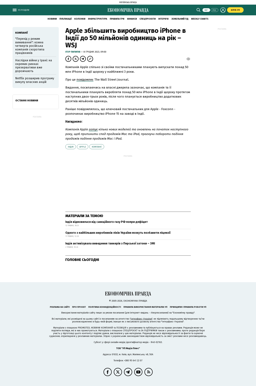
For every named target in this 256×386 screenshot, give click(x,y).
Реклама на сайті (60, 307)
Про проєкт (79, 307)
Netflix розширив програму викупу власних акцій (34, 80)
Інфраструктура (97, 18)
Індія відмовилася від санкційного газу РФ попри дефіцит (106, 222)
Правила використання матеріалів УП (145, 307)
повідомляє (84, 79)
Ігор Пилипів (73, 51)
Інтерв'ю (163, 18)
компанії (97, 147)
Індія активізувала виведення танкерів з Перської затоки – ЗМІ (110, 243)
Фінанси (132, 18)
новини (52, 18)
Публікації (65, 18)
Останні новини (26, 100)
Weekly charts (199, 18)
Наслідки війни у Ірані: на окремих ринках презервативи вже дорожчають (33, 66)
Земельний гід (179, 18)
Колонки (79, 18)
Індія (70, 147)
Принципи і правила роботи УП (188, 307)
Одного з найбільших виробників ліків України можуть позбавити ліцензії (118, 233)
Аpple (82, 147)
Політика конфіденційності (104, 307)
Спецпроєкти (147, 18)
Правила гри (117, 18)
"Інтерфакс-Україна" (141, 318)
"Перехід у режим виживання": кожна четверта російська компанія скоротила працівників (29, 46)
